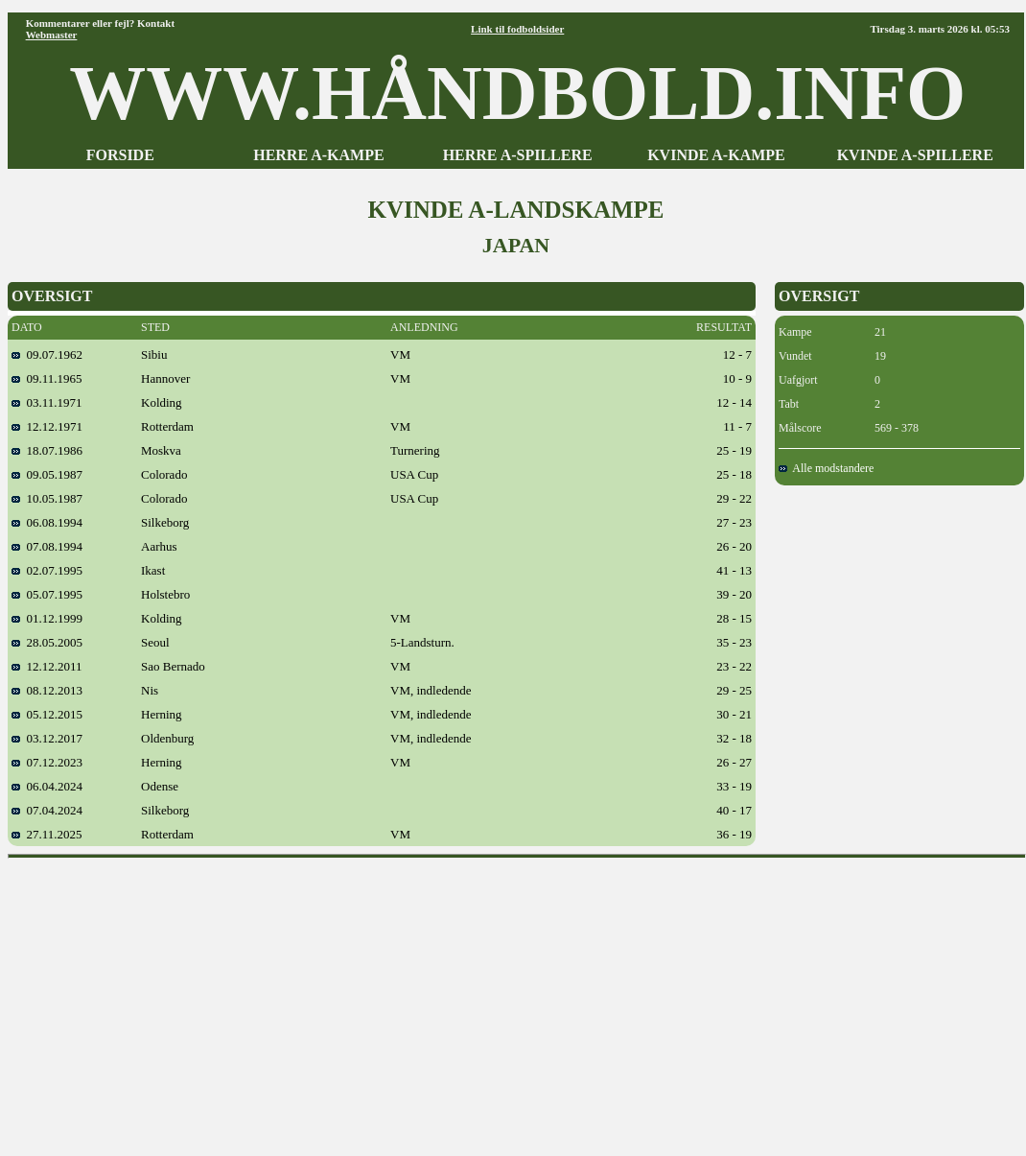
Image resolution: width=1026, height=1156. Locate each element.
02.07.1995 (47, 570)
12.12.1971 (47, 426)
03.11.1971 (47, 402)
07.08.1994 (47, 546)
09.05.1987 (47, 474)
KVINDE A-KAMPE (716, 155)
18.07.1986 (47, 450)
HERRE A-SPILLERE (518, 155)
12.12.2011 (47, 666)
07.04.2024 (47, 810)
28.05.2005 (47, 642)
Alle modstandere (826, 468)
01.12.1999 (47, 618)
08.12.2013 (47, 690)
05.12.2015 (47, 714)
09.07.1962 (47, 354)
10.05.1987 (47, 498)
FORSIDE (120, 155)
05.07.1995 (47, 594)
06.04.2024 (47, 786)
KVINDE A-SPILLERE (915, 155)
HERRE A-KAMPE (318, 155)
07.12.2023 (47, 762)
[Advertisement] (517, 1000)
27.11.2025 (47, 834)
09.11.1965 (47, 378)
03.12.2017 (47, 738)
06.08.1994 (47, 522)
